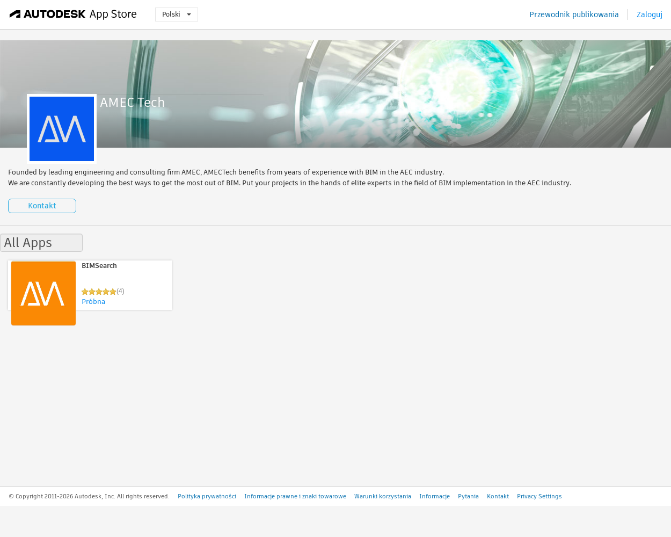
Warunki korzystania (382, 496)
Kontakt (42, 205)
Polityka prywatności (207, 496)
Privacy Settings (539, 496)
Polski (176, 14)
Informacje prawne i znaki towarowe (295, 496)
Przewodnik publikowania (574, 14)
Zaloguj (649, 14)
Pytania (468, 496)
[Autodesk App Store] (73, 14)
